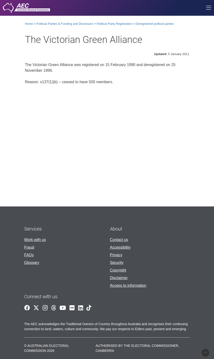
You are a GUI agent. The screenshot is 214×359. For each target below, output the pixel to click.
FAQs (29, 255)
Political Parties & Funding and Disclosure (64, 24)
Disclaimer (119, 278)
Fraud (29, 247)
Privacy (116, 255)
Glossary (31, 263)
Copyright (118, 270)
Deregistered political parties (154, 24)
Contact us (119, 240)
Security (117, 263)
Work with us (35, 240)
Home (29, 24)
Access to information (128, 285)
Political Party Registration (114, 24)
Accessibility (120, 247)
